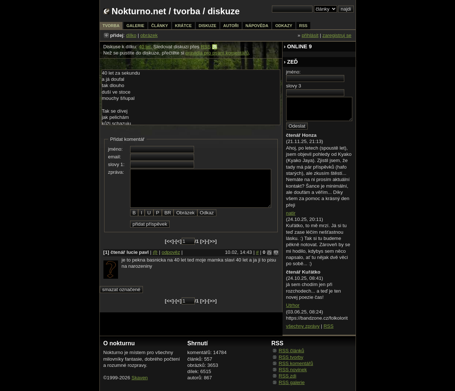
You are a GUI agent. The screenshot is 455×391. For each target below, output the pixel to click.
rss (303, 25)
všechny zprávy (303, 326)
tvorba (187, 11)
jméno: (115, 149)
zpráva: (116, 172)
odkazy (283, 25)
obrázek (149, 35)
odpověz (171, 252)
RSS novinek (293, 369)
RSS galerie (292, 382)
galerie (135, 25)
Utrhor (293, 305)
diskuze (207, 25)
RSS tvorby (291, 357)
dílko (131, 35)
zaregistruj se (336, 35)
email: (114, 156)
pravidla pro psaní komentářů (217, 53)
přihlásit (310, 35)
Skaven (140, 377)
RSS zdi (287, 376)
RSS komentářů (296, 363)
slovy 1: (116, 164)
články (159, 25)
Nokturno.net (138, 11)
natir (291, 213)
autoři (231, 25)
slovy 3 (293, 86)
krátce (183, 25)
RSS (206, 46)
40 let (145, 46)
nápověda (257, 25)
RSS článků (291, 350)
